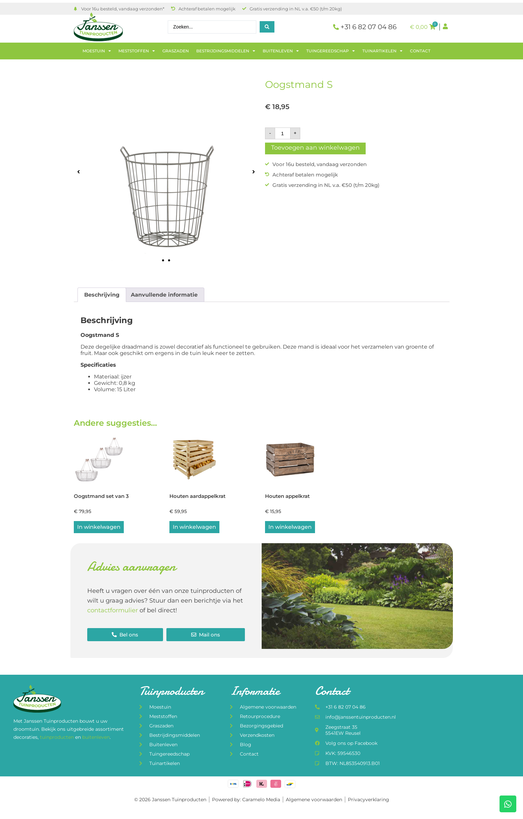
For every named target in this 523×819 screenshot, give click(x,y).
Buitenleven (281, 51)
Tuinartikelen (382, 51)
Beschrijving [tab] (101, 295)
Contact (420, 50)
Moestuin (97, 51)
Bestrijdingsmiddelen (225, 51)
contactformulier (112, 612)
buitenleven (96, 739)
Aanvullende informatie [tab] (164, 295)
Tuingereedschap (330, 51)
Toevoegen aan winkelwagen (315, 147)
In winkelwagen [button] (98, 529)
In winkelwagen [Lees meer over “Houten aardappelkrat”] (194, 529)
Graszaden (175, 50)
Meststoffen (136, 51)
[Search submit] (267, 27)
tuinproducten (57, 739)
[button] (78, 171)
